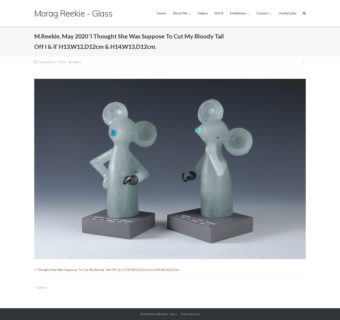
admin (77, 62)
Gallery (202, 13)
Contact (262, 13)
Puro (197, 314)
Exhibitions (238, 13)
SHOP (219, 13)
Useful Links (288, 13)
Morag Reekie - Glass (163, 314)
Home (161, 13)
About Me (180, 13)
